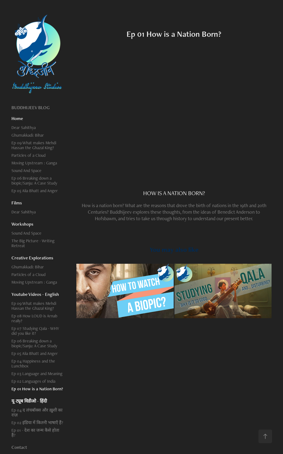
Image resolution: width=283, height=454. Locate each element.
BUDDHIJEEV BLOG (30, 108)
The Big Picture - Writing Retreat (33, 243)
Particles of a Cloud (28, 155)
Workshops (22, 224)
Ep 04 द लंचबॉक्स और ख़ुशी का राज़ (36, 412)
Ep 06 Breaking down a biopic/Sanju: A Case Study (34, 180)
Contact (19, 447)
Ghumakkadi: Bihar (27, 135)
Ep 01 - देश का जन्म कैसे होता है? (35, 432)
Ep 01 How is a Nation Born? (37, 389)
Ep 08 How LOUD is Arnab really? (34, 318)
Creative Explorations (32, 258)
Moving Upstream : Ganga (34, 163)
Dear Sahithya (23, 127)
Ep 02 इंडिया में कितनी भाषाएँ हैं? (37, 422)
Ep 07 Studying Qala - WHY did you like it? (35, 331)
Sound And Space (26, 170)
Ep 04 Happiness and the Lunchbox (33, 363)
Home (17, 118)
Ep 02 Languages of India (33, 381)
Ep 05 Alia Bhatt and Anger (34, 191)
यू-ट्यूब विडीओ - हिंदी (29, 401)
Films (16, 203)
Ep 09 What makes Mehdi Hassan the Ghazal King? (33, 145)
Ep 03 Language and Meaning (36, 373)
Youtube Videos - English (35, 294)
